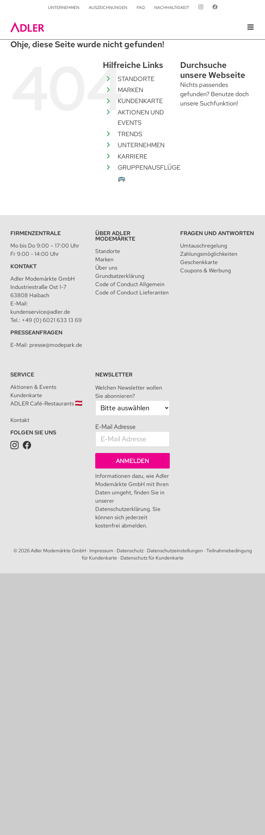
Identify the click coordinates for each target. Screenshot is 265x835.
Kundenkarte (26, 395)
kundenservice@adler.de (40, 311)
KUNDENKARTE (140, 101)
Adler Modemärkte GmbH (58, 550)
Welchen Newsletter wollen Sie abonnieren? (128, 392)
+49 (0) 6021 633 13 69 (52, 320)
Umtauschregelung (203, 245)
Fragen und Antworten (217, 233)
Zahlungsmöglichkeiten (208, 254)
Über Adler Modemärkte (115, 236)
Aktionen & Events (33, 387)
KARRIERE (132, 156)
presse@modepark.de (55, 345)
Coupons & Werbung (205, 270)
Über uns (106, 267)
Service (22, 374)
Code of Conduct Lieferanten (132, 292)
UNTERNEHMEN (141, 145)
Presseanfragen (36, 332)
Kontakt (23, 266)
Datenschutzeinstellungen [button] (175, 550)
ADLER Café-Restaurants (46, 403)
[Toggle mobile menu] (251, 27)
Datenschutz (130, 550)
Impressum (101, 550)
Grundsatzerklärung (119, 276)
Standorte (107, 251)
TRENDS (130, 134)
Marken (104, 259)
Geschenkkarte (199, 262)
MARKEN (130, 90)
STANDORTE (136, 79)
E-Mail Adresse (115, 427)
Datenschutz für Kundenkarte (152, 558)
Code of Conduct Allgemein (130, 284)
